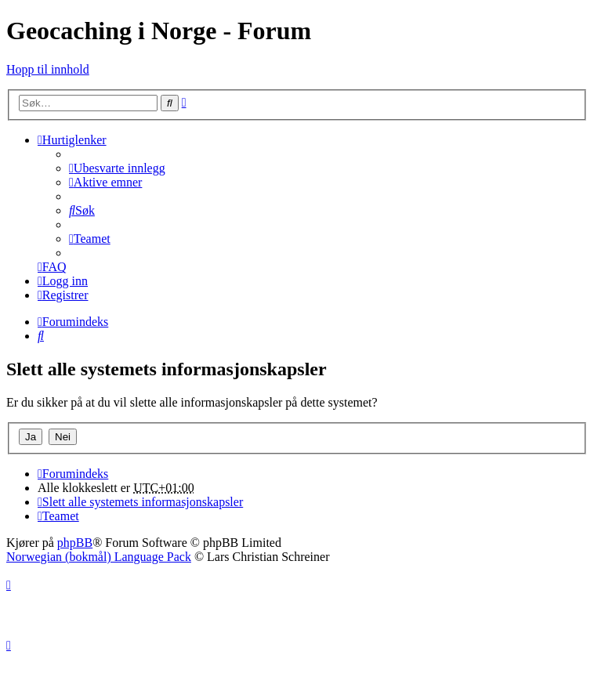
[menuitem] (117, 168)
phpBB (74, 542)
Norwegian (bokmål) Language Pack (98, 556)
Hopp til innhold (47, 69)
